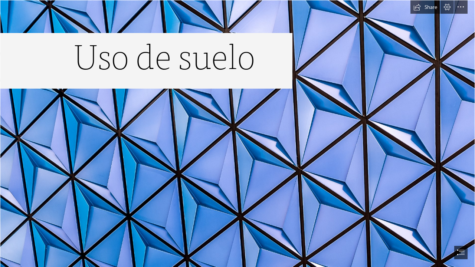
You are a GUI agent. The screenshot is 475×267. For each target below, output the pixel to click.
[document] (237, 133)
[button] (425, 7)
